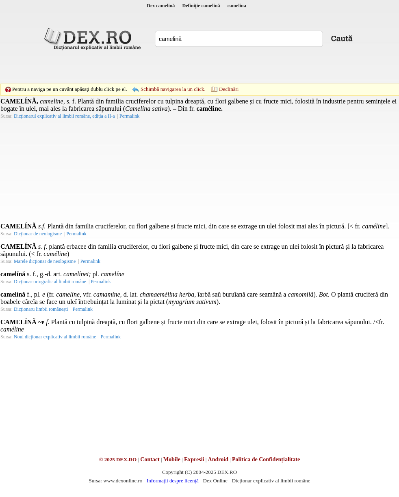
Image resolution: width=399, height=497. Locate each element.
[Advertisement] (143, 67)
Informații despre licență (173, 481)
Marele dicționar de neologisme (45, 261)
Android (218, 459)
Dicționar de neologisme (38, 234)
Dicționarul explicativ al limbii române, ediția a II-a (64, 116)
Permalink (129, 116)
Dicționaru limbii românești (41, 309)
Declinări (229, 89)
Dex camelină (161, 6)
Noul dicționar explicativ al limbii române (55, 337)
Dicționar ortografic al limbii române (50, 281)
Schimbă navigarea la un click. (173, 89)
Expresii (194, 459)
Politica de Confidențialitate (266, 459)
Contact (149, 459)
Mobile (171, 459)
